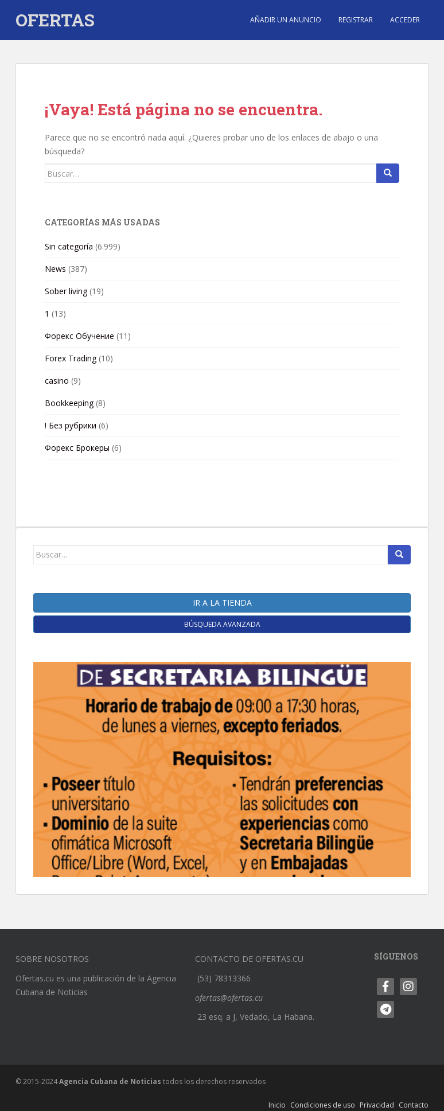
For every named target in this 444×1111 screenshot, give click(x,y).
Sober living (66, 291)
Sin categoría (69, 246)
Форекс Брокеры (77, 447)
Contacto (414, 1105)
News (55, 268)
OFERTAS (55, 20)
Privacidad (377, 1105)
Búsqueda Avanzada (222, 624)
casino (57, 380)
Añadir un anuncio (285, 20)
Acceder (405, 20)
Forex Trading (70, 358)
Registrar (355, 20)
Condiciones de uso (322, 1105)
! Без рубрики (70, 425)
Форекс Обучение (79, 335)
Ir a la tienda (222, 602)
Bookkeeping (69, 402)
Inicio (277, 1105)
